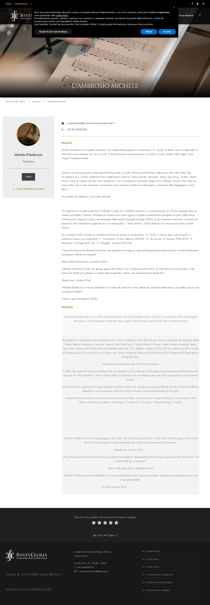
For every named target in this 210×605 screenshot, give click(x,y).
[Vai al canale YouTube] (198, 3)
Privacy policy (153, 559)
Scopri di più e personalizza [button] (53, 31)
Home (9, 3)
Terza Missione (186, 15)
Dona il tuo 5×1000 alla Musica (33, 574)
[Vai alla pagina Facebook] (192, 3)
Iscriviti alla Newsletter (28, 589)
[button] (200, 15)
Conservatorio (21, 3)
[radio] (94, 523)
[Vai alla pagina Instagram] (203, 3)
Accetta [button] (167, 31)
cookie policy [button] (62, 15)
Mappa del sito (153, 551)
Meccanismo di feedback (158, 590)
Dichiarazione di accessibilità (160, 582)
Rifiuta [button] (148, 31)
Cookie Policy (153, 566)
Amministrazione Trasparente (160, 574)
